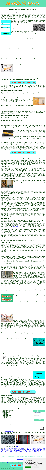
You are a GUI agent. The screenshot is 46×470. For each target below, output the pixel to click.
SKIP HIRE (17, 429)
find (4, 397)
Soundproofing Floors (16, 462)
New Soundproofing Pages (6, 462)
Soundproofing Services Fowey (10, 408)
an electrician (24, 430)
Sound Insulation (13, 449)
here (5, 405)
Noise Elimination (29, 450)
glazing (26, 272)
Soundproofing (30, 54)
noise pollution (41, 403)
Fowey (15, 158)
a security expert (9, 431)
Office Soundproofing (5, 451)
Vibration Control (41, 448)
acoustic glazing (4, 284)
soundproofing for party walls (22, 357)
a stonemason (27, 429)
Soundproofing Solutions (31, 448)
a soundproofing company (8, 385)
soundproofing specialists (30, 161)
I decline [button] (30, 467)
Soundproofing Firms (5, 449)
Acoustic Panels (9, 450)
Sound (12, 24)
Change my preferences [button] (35, 467)
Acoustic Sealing (37, 451)
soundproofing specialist (13, 356)
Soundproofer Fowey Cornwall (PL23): (8, 14)
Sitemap (1, 462)
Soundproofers (22, 451)
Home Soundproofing (29, 451)
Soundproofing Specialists (39, 450)
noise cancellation (24, 363)
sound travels (39, 20)
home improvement (5, 433)
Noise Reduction (21, 449)
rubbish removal (13, 430)
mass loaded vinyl (17, 226)
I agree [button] (26, 467)
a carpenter (7, 429)
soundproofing (18, 15)
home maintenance (35, 430)
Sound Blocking (21, 448)
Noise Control (7, 448)
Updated (12, 462)
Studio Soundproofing (37, 449)
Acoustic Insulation (14, 451)
